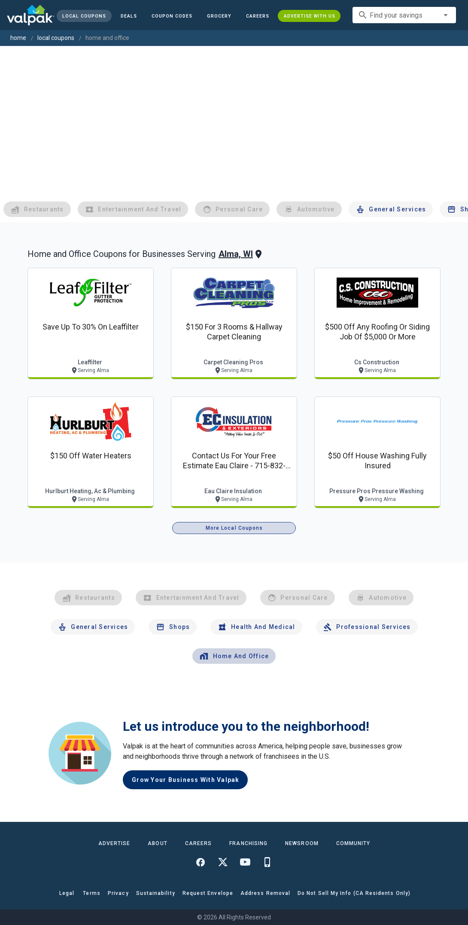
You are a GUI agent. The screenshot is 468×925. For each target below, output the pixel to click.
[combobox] (404, 15)
